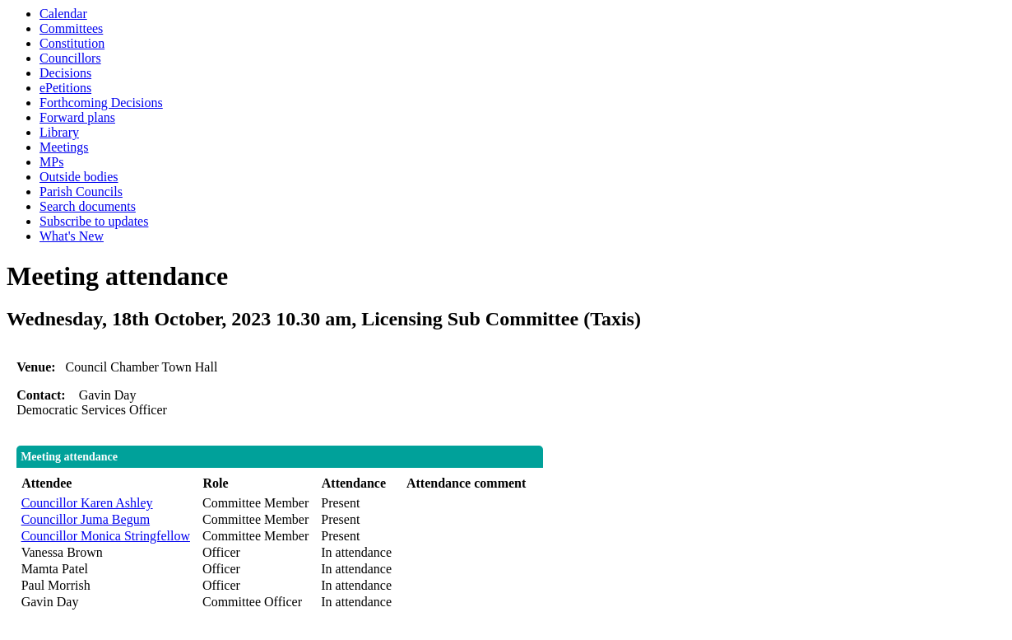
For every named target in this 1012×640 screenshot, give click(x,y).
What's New (71, 236)
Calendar (63, 14)
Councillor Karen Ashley (87, 503)
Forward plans (77, 117)
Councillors (70, 58)
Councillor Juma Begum (85, 519)
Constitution (71, 43)
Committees (71, 28)
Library (59, 132)
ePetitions (65, 88)
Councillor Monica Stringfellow (105, 536)
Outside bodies (78, 177)
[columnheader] (107, 484)
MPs (51, 162)
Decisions (65, 73)
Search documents (87, 206)
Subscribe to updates (93, 221)
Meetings (64, 147)
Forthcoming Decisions (101, 103)
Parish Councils (81, 192)
